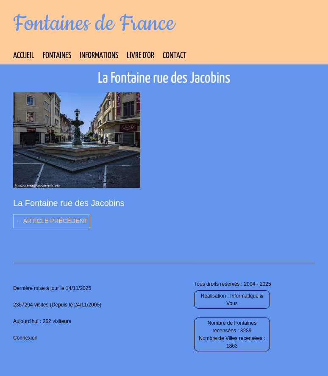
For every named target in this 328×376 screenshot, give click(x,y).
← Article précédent (52, 220)
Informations (99, 56)
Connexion (25, 338)
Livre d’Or (140, 56)
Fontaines (57, 56)
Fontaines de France (94, 23)
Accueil (23, 56)
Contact (174, 56)
